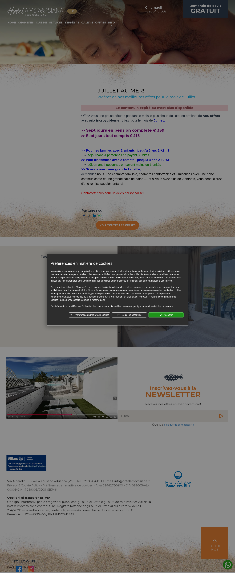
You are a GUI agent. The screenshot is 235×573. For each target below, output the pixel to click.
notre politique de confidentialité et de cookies (150, 306)
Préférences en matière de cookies (89, 315)
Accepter (166, 315)
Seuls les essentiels (129, 315)
